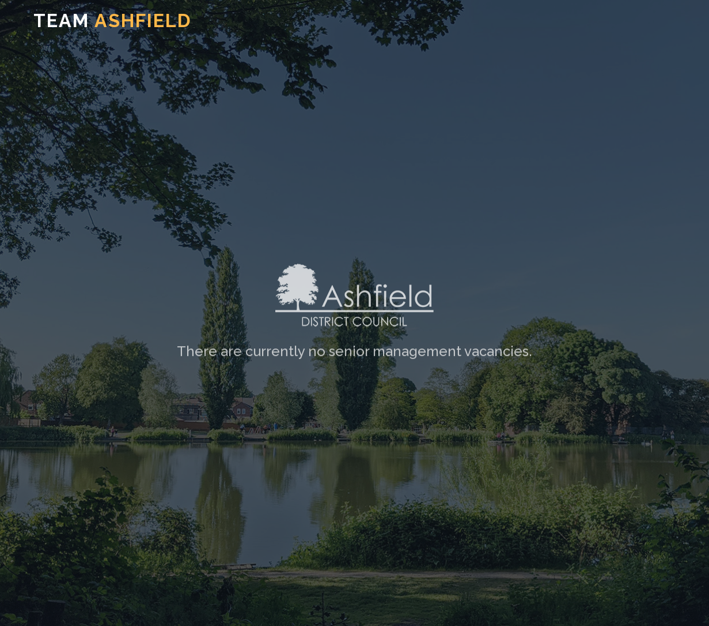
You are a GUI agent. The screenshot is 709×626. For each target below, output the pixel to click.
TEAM (112, 20)
